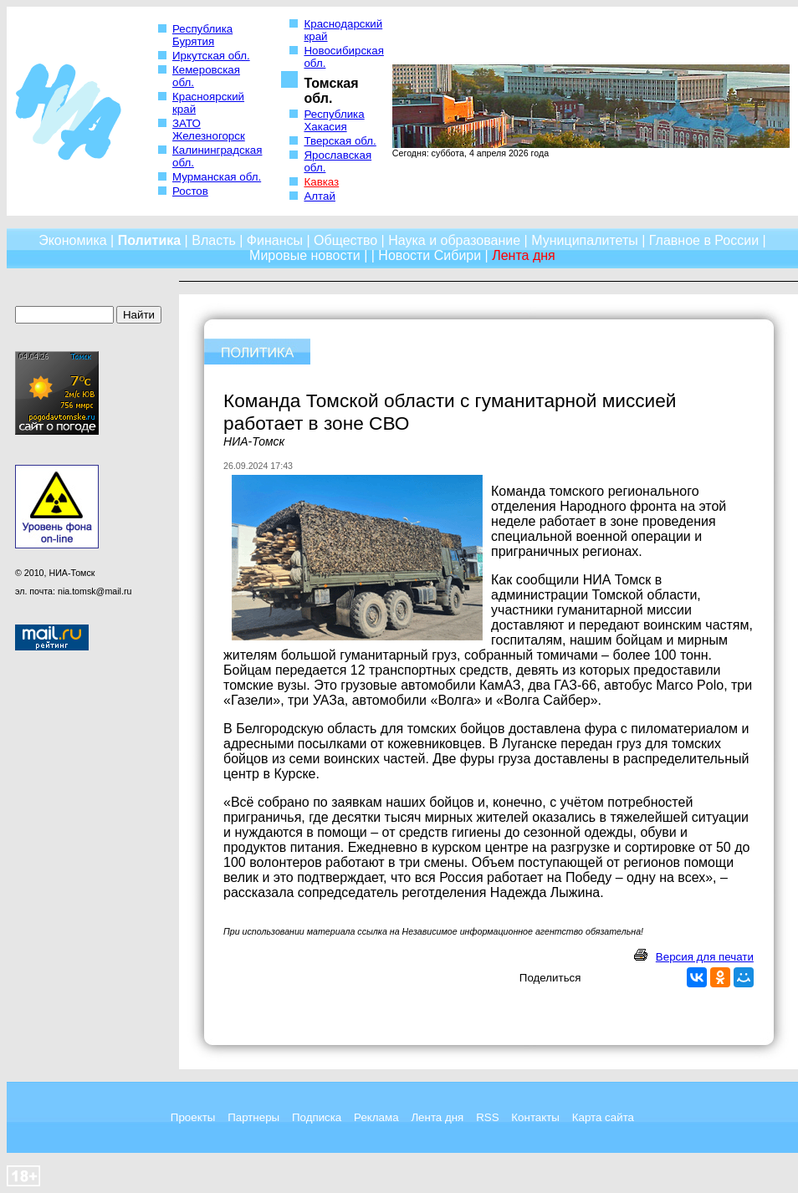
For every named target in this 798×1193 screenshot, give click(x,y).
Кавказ (321, 182)
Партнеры (253, 1117)
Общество (345, 240)
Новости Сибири (429, 255)
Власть (214, 240)
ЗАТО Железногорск (208, 129)
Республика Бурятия (202, 35)
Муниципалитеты (584, 240)
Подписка (316, 1117)
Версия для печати (705, 957)
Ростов (190, 191)
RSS (487, 1117)
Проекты (193, 1117)
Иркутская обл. (211, 55)
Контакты (535, 1117)
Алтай (319, 196)
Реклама (376, 1117)
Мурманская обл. (216, 177)
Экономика (72, 240)
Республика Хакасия (334, 120)
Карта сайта (603, 1117)
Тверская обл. (340, 141)
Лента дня (437, 1117)
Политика (149, 240)
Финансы (275, 240)
